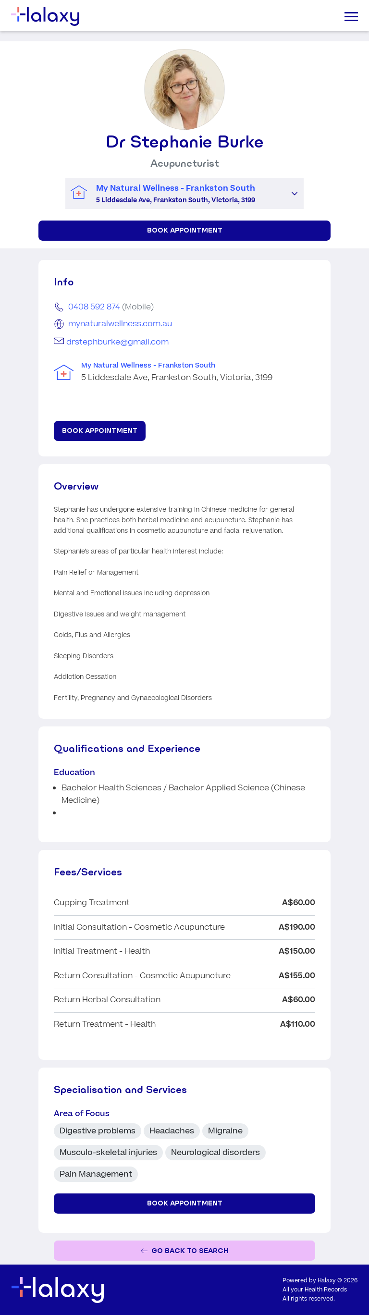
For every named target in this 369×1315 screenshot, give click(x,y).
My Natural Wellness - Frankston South (148, 365)
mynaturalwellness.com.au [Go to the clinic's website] (120, 324)
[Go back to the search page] (184, 1251)
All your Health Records (315, 1290)
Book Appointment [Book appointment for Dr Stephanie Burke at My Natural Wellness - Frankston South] (184, 230)
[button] (294, 193)
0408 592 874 (94, 307)
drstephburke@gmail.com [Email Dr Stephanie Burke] (117, 342)
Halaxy (327, 1281)
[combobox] (175, 194)
